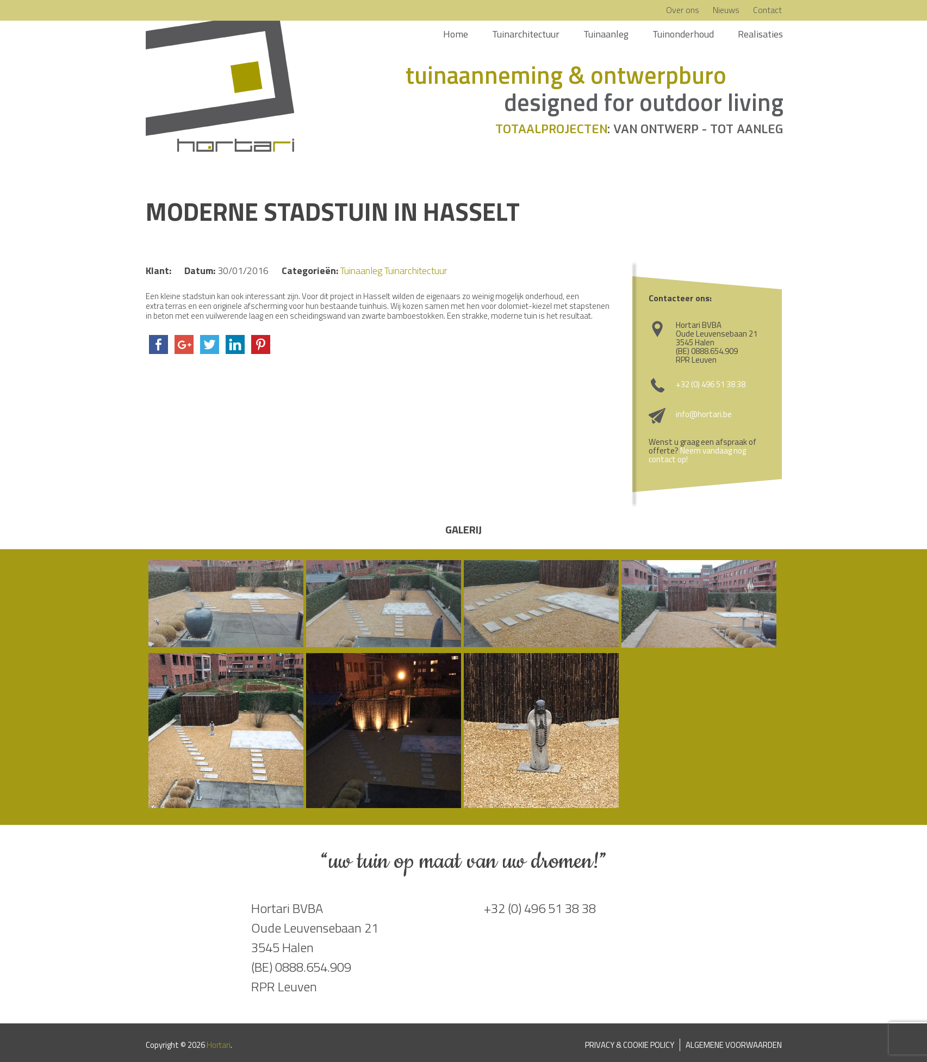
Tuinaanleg (606, 34)
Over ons (682, 9)
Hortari (219, 1045)
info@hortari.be (704, 414)
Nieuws (726, 9)
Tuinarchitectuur (525, 34)
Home (455, 34)
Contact (767, 9)
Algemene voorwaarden (734, 1045)
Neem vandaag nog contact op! (697, 454)
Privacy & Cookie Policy (629, 1045)
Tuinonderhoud (683, 34)
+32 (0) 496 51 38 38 (710, 384)
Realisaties (760, 34)
